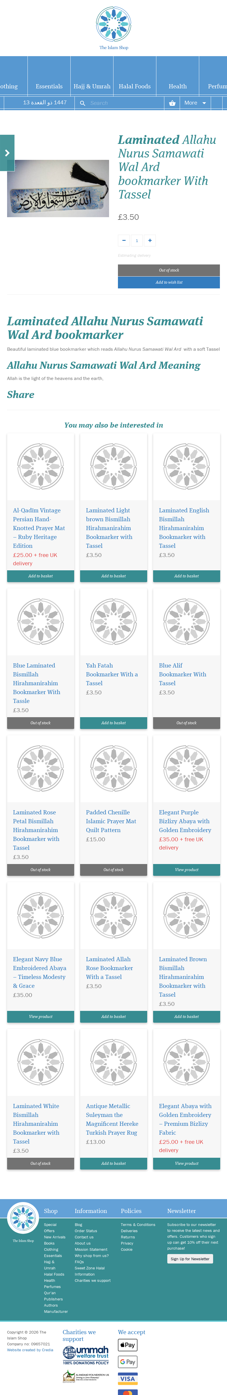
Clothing (51, 1249)
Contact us (84, 1237)
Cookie (126, 1249)
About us (83, 1243)
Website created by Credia (30, 1349)
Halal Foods (135, 87)
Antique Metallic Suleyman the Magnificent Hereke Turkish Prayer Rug (112, 1119)
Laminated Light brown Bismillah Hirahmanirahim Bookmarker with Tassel (109, 528)
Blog (78, 1224)
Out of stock (169, 270)
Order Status (86, 1230)
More (195, 102)
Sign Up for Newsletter (190, 1258)
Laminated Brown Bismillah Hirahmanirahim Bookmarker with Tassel (183, 977)
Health (178, 87)
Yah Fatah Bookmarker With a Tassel (112, 675)
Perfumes (52, 1286)
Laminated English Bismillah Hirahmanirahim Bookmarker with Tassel (184, 528)
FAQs (79, 1261)
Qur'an (50, 1292)
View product (186, 870)
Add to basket (40, 576)
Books (49, 1243)
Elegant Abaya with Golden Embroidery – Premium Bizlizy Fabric (185, 1119)
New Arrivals (55, 1237)
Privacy (127, 1243)
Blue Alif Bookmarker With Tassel (182, 675)
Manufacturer (55, 1311)
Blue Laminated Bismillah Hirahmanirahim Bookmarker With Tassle (36, 683)
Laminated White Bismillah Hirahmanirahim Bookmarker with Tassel (36, 1124)
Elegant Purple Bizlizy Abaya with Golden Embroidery (185, 822)
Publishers (53, 1299)
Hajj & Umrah (92, 87)
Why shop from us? (92, 1255)
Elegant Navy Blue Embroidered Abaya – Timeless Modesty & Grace (40, 972)
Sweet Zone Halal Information (90, 1271)
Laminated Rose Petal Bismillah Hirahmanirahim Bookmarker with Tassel (36, 830)
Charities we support (93, 1280)
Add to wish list (169, 282)
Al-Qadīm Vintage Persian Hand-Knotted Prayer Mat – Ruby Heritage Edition (39, 528)
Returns (128, 1237)
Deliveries (129, 1230)
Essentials (49, 87)
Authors (51, 1305)
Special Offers (50, 1227)
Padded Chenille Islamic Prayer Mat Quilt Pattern (111, 822)
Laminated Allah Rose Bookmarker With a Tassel (109, 968)
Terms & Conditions (138, 1224)
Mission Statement (91, 1249)
